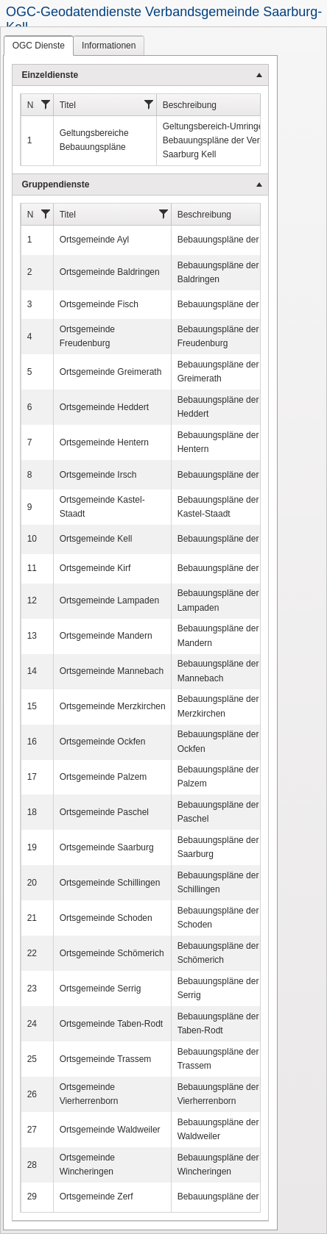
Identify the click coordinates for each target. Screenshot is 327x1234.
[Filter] (46, 104)
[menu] (140, 643)
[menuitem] (140, 119)
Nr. (31, 105)
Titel (68, 105)
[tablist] (163, 630)
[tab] (39, 45)
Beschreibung (190, 105)
